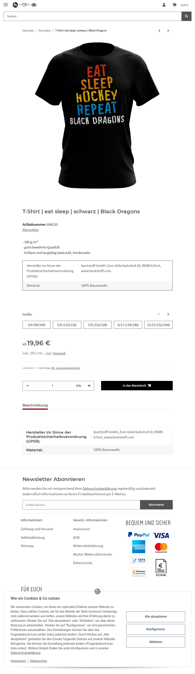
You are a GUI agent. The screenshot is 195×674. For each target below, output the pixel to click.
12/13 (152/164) (158, 324)
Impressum (81, 528)
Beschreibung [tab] (35, 405)
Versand (59, 353)
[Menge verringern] (27, 386)
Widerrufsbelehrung (88, 545)
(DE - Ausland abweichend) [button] (65, 368)
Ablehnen (155, 642)
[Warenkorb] (180, 5)
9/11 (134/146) (128, 324)
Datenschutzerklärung (100, 488)
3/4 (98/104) (36, 324)
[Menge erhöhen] (89, 386)
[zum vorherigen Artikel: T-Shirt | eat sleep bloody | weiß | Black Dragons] (159, 30)
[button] (164, 5)
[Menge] (52, 386)
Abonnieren (156, 505)
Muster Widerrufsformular (92, 554)
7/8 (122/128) (97, 324)
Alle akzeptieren (156, 616)
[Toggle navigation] (5, 2)
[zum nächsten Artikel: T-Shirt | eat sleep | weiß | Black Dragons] (168, 30)
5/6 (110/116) (67, 324)
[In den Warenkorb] (137, 385)
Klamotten (30, 229)
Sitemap (27, 545)
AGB (76, 537)
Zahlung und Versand (37, 528)
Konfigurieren (155, 629)
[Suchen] (92, 16)
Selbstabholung (33, 537)
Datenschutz (82, 562)
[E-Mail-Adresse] (81, 504)
